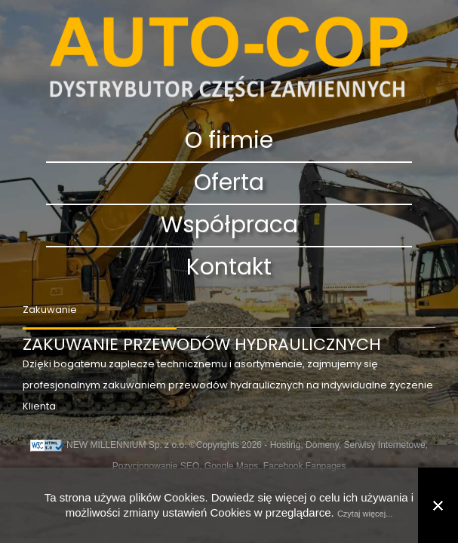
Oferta (229, 183)
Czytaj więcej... (364, 513)
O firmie (229, 141)
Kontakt (229, 267)
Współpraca (229, 225)
